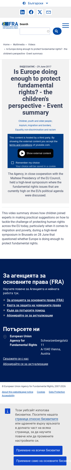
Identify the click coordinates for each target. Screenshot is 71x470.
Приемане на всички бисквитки (38, 450)
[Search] (35, 31)
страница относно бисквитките (36, 419)
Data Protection (57, 392)
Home (6, 44)
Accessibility (8, 395)
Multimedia (19, 44)
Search (24, 24)
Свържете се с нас (16, 358)
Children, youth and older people (35, 121)
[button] (22, 12)
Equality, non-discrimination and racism (35, 129)
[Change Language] (35, 3)
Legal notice (27, 392)
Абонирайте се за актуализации (30, 315)
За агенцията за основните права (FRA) (35, 300)
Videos (31, 44)
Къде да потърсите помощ (26, 310)
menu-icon (65, 25)
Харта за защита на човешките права (34, 305)
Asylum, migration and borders (35, 125)
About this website (11, 392)
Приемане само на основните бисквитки (41, 460)
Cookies (41, 392)
